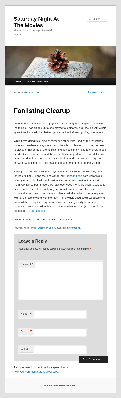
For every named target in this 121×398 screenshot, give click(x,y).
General (42, 228)
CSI (34, 175)
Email (26, 331)
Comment (27, 264)
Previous (91, 92)
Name (26, 314)
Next (103, 92)
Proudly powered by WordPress (60, 385)
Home (18, 81)
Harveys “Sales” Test (37, 81)
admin (52, 228)
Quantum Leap (73, 175)
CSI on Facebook (36, 210)
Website (25, 349)
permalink (75, 228)
